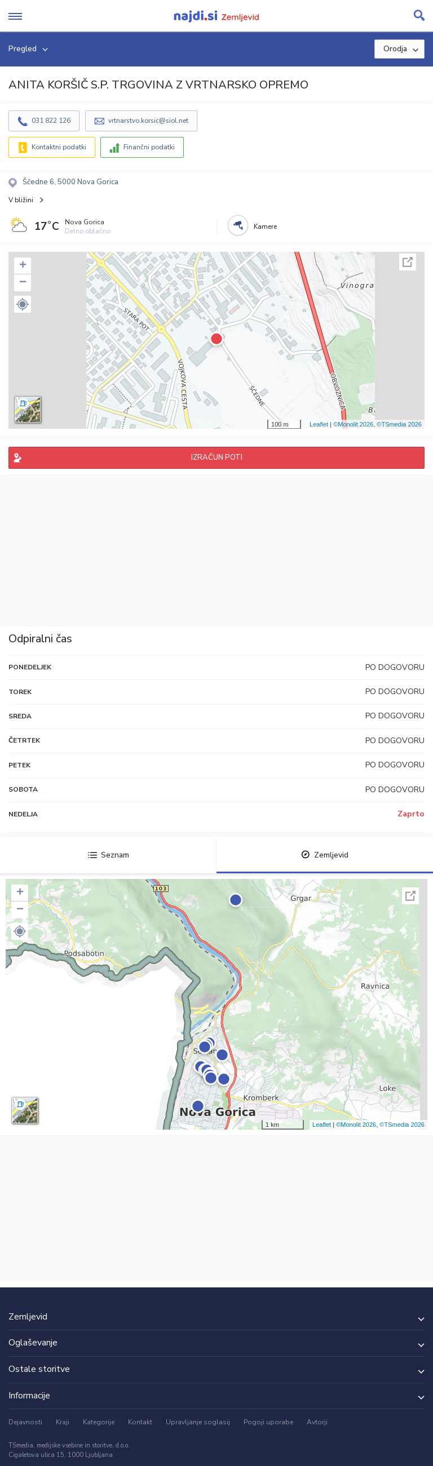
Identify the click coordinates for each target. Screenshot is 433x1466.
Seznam (108, 855)
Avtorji (317, 1422)
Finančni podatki (149, 147)
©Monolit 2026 (353, 424)
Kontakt (140, 1422)
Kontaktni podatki (59, 147)
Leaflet (319, 424)
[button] (22, 304)
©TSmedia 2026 (399, 424)
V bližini (20, 200)
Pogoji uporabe (268, 1422)
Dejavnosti (25, 1422)
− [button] (22, 282)
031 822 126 (51, 120)
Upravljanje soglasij (198, 1422)
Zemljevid (324, 855)
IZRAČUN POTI (216, 457)
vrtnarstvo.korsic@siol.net (148, 120)
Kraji (62, 1422)
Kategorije (98, 1422)
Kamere (265, 226)
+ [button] (22, 265)
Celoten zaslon (407, 262)
